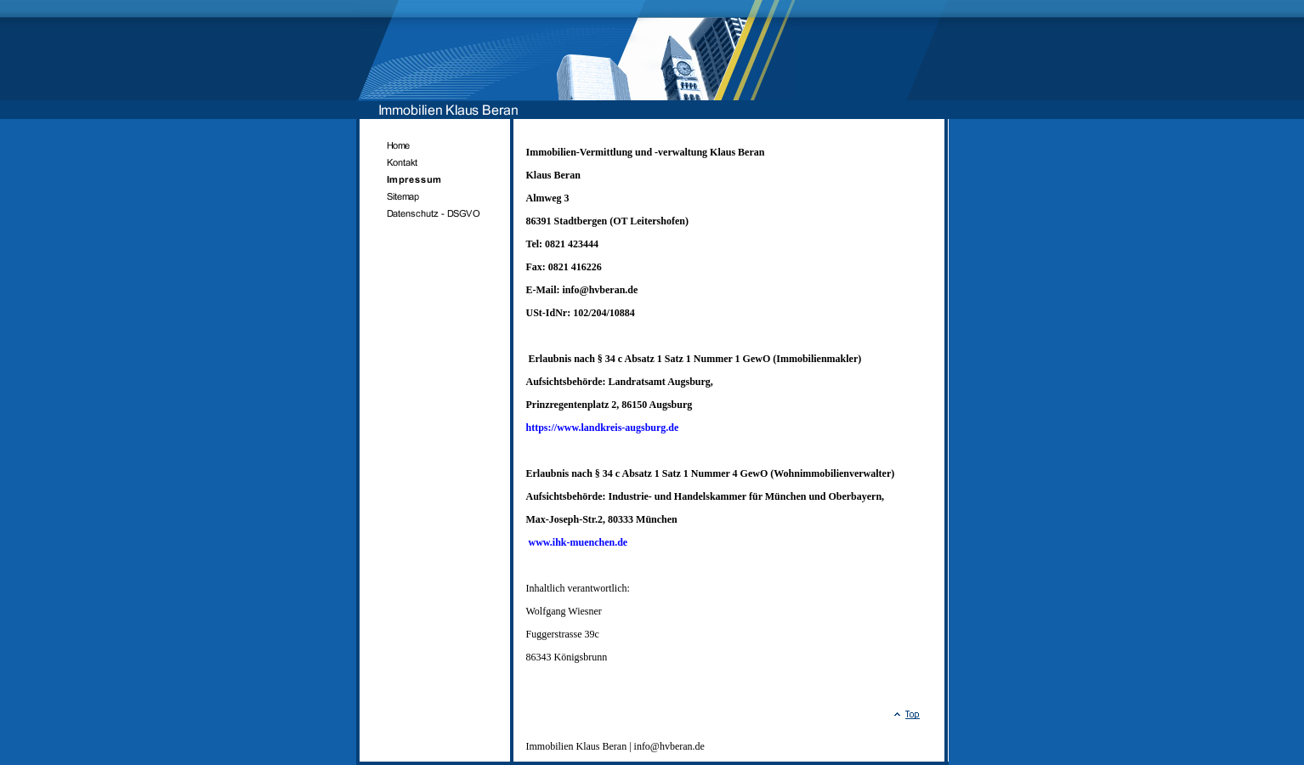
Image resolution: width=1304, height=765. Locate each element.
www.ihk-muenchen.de (578, 542)
